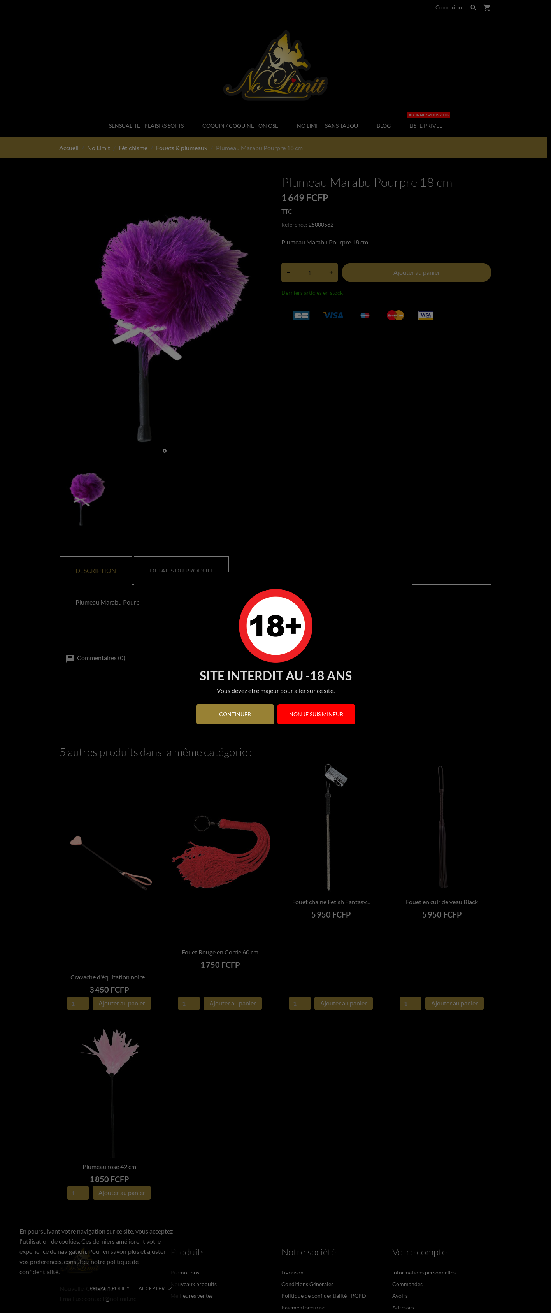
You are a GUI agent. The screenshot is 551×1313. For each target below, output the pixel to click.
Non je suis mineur (316, 714)
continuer (235, 714)
